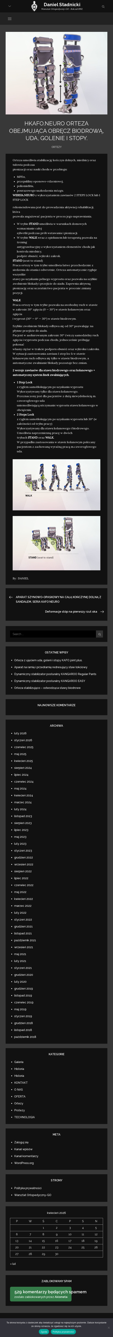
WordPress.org (24, 1163)
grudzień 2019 (23, 988)
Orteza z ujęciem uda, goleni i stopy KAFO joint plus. (48, 660)
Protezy (19, 1110)
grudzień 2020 (23, 974)
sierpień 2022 (23, 871)
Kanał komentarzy (26, 1156)
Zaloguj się (21, 1142)
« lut (13, 1264)
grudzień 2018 (23, 1023)
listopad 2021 (23, 933)
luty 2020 (20, 981)
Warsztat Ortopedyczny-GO (32, 1195)
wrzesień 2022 (23, 864)
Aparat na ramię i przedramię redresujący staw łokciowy (50, 667)
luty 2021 (20, 961)
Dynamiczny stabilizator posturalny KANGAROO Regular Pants (55, 674)
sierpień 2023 (23, 823)
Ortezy (56, 147)
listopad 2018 (23, 1030)
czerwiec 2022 (23, 885)
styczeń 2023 (23, 850)
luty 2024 (20, 809)
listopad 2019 (23, 995)
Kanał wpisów (23, 1149)
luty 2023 (20, 843)
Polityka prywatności (27, 1188)
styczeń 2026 (23, 740)
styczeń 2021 (23, 968)
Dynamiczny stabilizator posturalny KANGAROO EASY (49, 681)
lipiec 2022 (21, 878)
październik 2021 (25, 940)
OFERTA (19, 1096)
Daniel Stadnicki (62, 4)
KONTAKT (21, 1082)
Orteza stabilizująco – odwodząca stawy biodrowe (47, 688)
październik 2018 (25, 1037)
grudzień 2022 (23, 857)
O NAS (18, 1089)
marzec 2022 (22, 905)
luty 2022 (20, 912)
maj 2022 (20, 892)
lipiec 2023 (21, 830)
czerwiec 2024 (24, 781)
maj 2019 (20, 1009)
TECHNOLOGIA (24, 1117)
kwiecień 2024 (23, 795)
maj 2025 (20, 754)
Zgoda (44, 1331)
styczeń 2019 (23, 1016)
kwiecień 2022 (23, 899)
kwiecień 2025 (23, 761)
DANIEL (23, 578)
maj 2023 (20, 836)
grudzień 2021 (23, 926)
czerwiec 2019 (23, 1002)
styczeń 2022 (23, 919)
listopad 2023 (23, 816)
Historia (19, 1069)
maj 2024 (20, 788)
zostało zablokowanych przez (42, 1294)
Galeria (18, 1062)
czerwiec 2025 (23, 747)
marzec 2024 (23, 802)
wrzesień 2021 (23, 947)
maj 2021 (20, 954)
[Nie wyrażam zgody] (108, 1327)
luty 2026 (20, 733)
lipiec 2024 (21, 774)
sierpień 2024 (23, 768)
